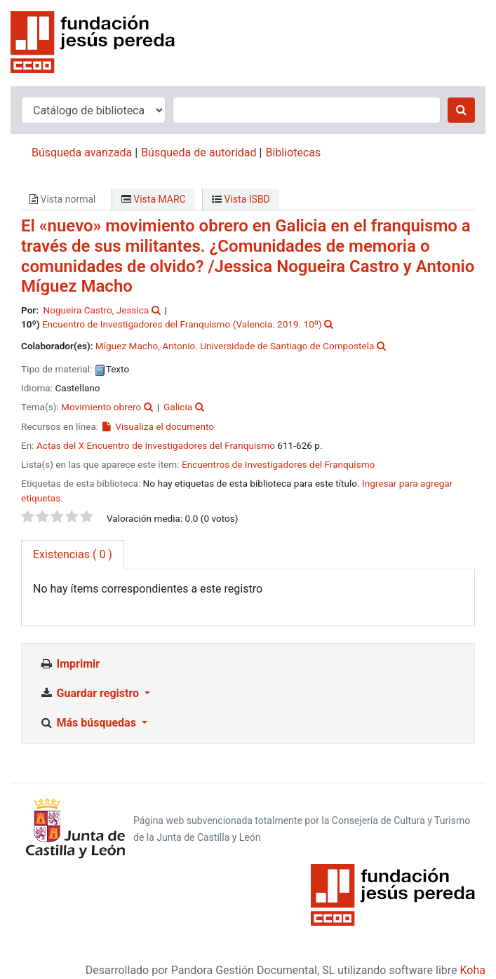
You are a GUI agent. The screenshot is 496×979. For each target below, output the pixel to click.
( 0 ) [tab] (72, 554)
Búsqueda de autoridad (198, 152)
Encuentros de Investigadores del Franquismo (278, 464)
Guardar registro (90, 693)
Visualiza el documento (157, 426)
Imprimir (69, 663)
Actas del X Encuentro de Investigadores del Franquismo (155, 445)
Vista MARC (153, 199)
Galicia (177, 406)
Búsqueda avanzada (82, 152)
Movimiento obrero (101, 406)
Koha (472, 970)
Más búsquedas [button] (89, 722)
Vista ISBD (241, 199)
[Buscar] (461, 110)
